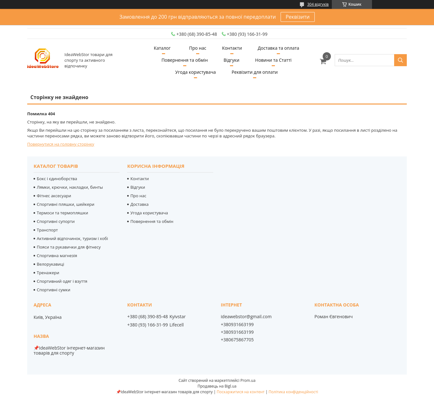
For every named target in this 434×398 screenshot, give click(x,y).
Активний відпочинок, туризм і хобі (72, 238)
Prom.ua (248, 380)
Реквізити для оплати (255, 72)
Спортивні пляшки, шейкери (65, 204)
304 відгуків (318, 4)
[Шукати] (400, 60)
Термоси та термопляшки (62, 213)
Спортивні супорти (56, 221)
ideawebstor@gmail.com (246, 316)
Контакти (232, 48)
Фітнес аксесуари (54, 196)
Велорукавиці (50, 264)
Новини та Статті (273, 60)
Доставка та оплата (278, 48)
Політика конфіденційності (293, 392)
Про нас (197, 48)
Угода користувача (195, 72)
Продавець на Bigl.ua (216, 386)
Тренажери (48, 272)
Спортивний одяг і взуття (62, 281)
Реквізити (298, 16)
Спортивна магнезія (57, 255)
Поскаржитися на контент (240, 392)
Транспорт (47, 230)
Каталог (162, 48)
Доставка (139, 204)
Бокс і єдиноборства (57, 178)
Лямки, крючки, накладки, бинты (70, 187)
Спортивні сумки (53, 290)
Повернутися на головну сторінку (60, 144)
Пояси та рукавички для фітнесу (69, 247)
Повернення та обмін (184, 60)
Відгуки (231, 60)
